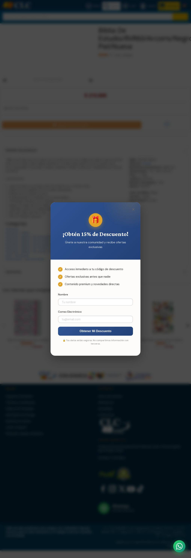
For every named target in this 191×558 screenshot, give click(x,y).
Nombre (63, 294)
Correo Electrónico (70, 311)
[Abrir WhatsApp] (179, 546)
